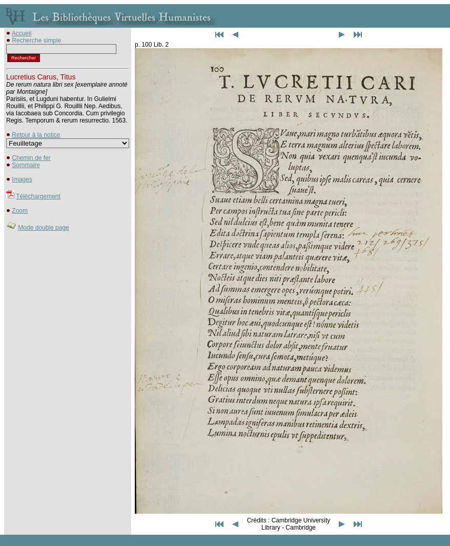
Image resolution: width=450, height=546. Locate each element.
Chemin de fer (31, 157)
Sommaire (26, 165)
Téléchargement (38, 196)
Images (22, 179)
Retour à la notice (36, 134)
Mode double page (43, 227)
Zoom (20, 210)
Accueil (22, 33)
